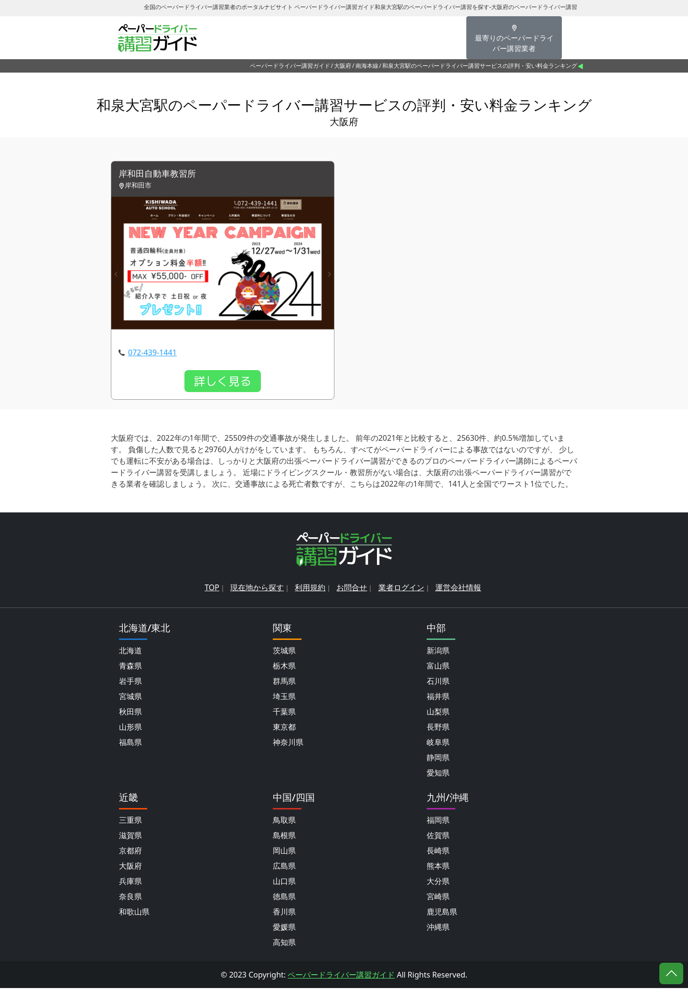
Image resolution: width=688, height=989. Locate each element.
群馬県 (284, 682)
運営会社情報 (458, 588)
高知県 (284, 943)
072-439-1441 (152, 353)
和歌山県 (134, 912)
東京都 (284, 728)
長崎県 (438, 851)
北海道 (130, 651)
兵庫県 (130, 882)
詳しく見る (222, 382)
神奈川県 (288, 743)
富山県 (438, 666)
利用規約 (310, 588)
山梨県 (438, 712)
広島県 (284, 866)
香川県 (284, 912)
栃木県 (284, 666)
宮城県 (130, 697)
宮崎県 (438, 897)
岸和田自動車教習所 (161, 175)
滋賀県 (130, 836)
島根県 (284, 836)
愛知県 (438, 773)
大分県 (438, 882)
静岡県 (438, 758)
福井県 (438, 697)
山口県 (284, 882)
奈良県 (130, 897)
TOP (211, 588)
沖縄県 (438, 928)
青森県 (130, 666)
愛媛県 (284, 928)
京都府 (130, 851)
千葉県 (284, 712)
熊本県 (438, 866)
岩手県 (130, 682)
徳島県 (284, 897)
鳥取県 (284, 821)
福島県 (130, 743)
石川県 (438, 682)
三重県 (130, 821)
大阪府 (342, 66)
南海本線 (366, 66)
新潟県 (438, 651)
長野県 (438, 728)
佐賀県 (438, 836)
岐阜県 (438, 743)
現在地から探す (257, 588)
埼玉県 (284, 697)
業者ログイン (401, 588)
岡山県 (284, 851)
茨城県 (284, 651)
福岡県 (438, 821)
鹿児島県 (442, 912)
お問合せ (351, 588)
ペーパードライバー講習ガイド (290, 66)
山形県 (130, 728)
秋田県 (130, 712)
